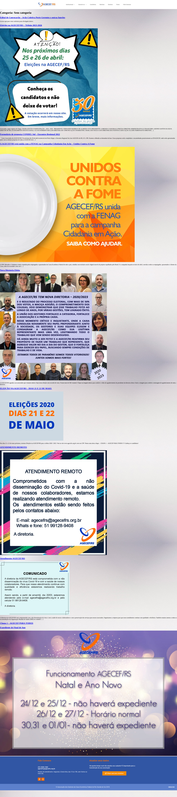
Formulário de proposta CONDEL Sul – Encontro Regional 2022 (30, 134)
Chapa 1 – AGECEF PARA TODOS (16, 623)
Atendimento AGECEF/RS (12, 558)
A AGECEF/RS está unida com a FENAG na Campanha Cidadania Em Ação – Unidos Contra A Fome (47, 144)
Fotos (118, 4)
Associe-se (82, 4)
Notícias (102, 4)
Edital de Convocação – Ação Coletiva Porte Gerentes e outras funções (32, 17)
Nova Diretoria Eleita (10, 270)
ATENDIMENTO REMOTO (13, 447)
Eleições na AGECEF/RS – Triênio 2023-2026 (21, 25)
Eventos (110, 4)
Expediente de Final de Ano (12, 627)
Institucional (70, 4)
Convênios (93, 4)
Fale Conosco (127, 4)
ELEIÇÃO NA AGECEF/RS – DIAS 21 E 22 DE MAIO (26, 388)
